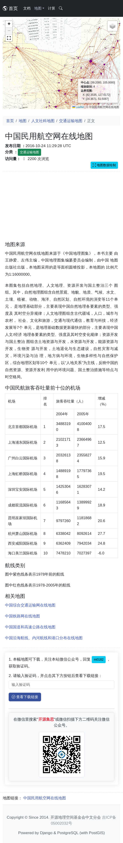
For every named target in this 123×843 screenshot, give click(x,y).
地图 (22, 120)
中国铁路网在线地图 (22, 616)
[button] (8, 24)
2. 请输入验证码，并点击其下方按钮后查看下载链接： (55, 675)
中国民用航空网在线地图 (44, 798)
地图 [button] (38, 8)
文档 (27, 8)
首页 (10, 8)
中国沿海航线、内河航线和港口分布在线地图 (44, 638)
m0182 (99, 659)
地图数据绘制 (104, 165)
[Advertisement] (61, 209)
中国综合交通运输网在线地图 (30, 605)
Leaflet (78, 107)
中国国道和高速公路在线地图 (30, 627)
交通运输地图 (70, 120)
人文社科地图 (43, 120)
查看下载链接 (25, 697)
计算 (51, 8)
